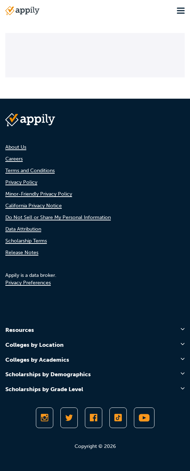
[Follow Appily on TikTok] (118, 417)
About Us (15, 147)
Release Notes (21, 253)
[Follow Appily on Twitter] (69, 417)
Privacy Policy (21, 182)
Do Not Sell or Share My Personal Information (58, 217)
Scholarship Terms (26, 241)
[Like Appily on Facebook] (93, 417)
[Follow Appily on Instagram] (44, 417)
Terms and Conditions (30, 171)
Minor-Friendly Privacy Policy (38, 194)
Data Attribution (23, 229)
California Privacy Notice (33, 206)
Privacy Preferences (28, 283)
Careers (14, 159)
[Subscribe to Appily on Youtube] (144, 417)
